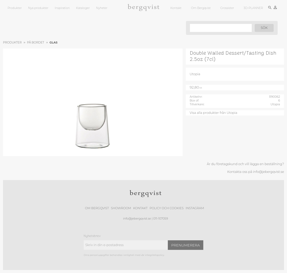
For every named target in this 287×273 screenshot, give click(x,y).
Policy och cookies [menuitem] (166, 208)
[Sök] (264, 28)
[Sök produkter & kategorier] (221, 28)
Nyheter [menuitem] (101, 8)
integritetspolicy (154, 254)
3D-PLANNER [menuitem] (253, 8)
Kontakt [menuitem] (176, 8)
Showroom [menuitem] (121, 208)
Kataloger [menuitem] (83, 8)
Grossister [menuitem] (227, 8)
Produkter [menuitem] (15, 8)
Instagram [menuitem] (195, 208)
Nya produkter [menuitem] (38, 8)
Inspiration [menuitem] (62, 8)
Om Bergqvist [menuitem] (201, 8)
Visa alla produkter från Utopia (213, 113)
